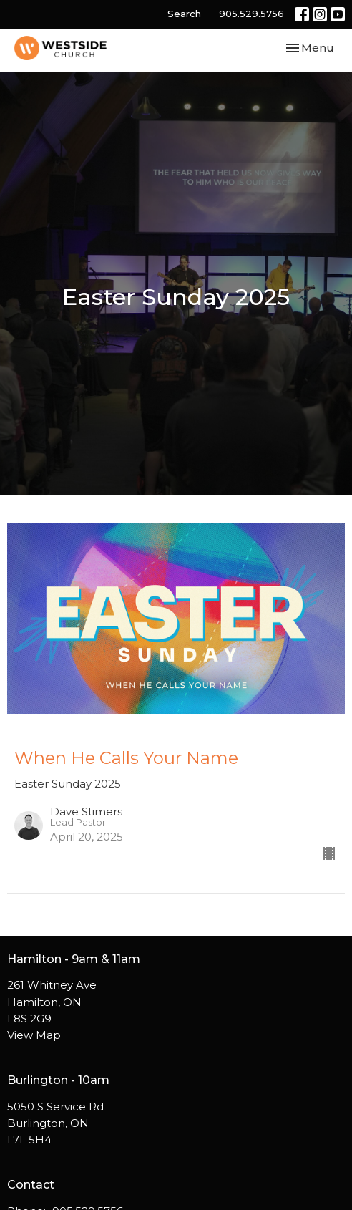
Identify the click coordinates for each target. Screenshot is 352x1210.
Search (184, 13)
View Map (34, 1035)
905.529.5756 (251, 13)
